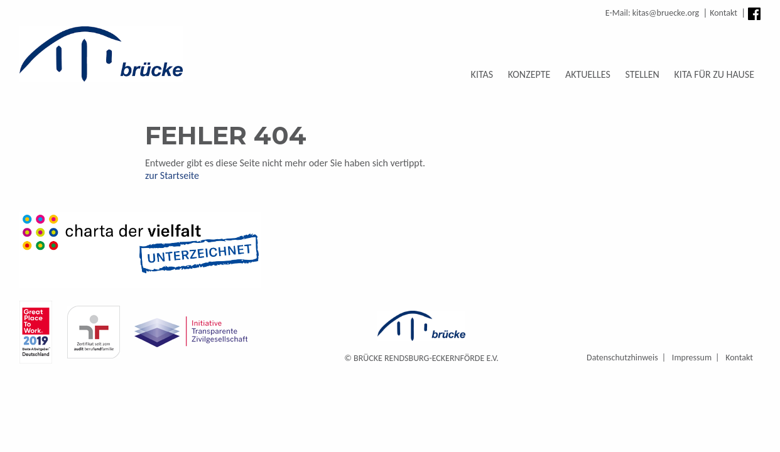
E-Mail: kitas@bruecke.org (652, 13)
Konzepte (529, 74)
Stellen (642, 74)
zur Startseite (172, 175)
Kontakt (723, 13)
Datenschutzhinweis (622, 357)
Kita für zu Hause (714, 74)
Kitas (482, 74)
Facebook (754, 14)
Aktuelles (587, 74)
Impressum (692, 357)
